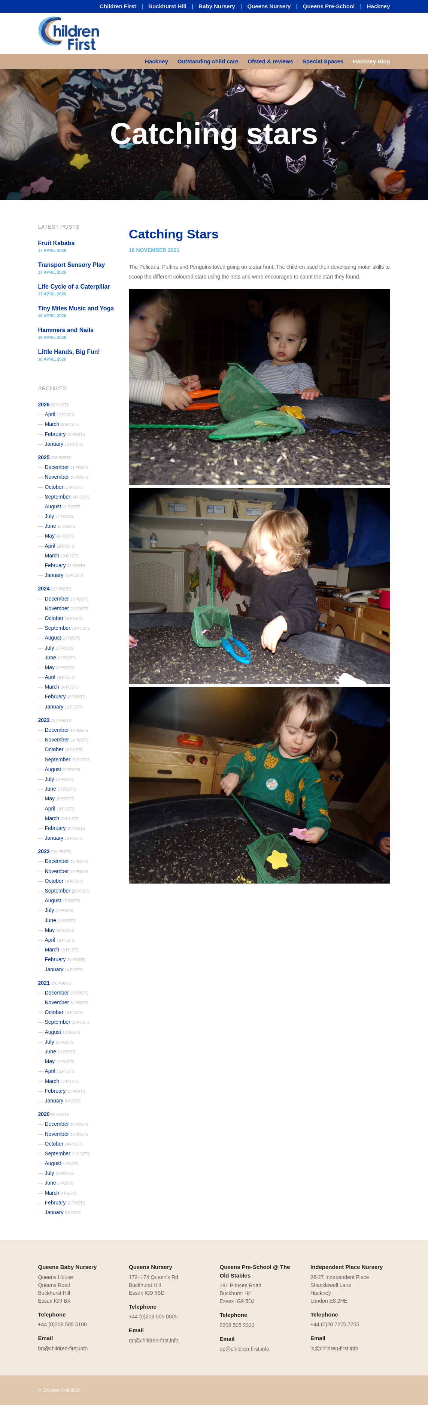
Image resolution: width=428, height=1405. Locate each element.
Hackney (378, 6)
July (59, 516)
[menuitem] (159, 61)
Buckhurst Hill (167, 6)
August (63, 506)
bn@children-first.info (63, 1348)
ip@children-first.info (334, 1348)
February (65, 434)
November (66, 477)
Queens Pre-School (329, 6)
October (64, 487)
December (66, 467)
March (62, 424)
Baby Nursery (216, 6)
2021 (54, 983)
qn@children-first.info (154, 1341)
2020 (53, 1114)
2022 (54, 851)
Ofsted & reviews (270, 61)
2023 (54, 720)
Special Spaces (323, 61)
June (60, 526)
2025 (54, 457)
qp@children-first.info (245, 1349)
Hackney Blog (371, 61)
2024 (54, 589)
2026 (53, 404)
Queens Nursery (269, 6)
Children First (118, 6)
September (67, 497)
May (59, 536)
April (60, 414)
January (64, 444)
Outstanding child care (208, 61)
